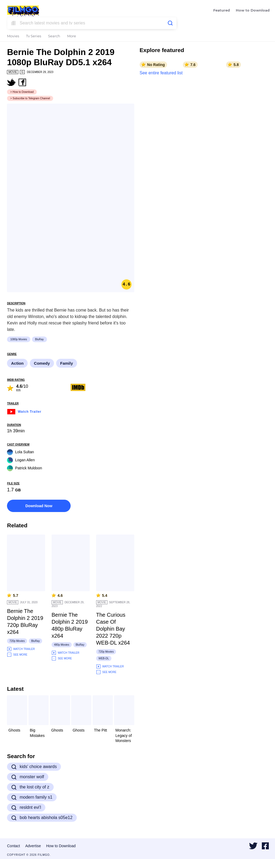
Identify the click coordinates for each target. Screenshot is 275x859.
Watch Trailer (24, 411)
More (71, 36)
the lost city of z (30, 787)
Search (54, 36)
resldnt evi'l (26, 807)
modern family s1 (31, 797)
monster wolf (27, 777)
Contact (13, 846)
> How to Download (22, 91)
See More (17, 654)
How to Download (253, 10)
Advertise (33, 846)
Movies (13, 36)
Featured (221, 10)
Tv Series (33, 36)
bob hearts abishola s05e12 (42, 818)
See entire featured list (161, 73)
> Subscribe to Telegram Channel (30, 98)
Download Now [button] (38, 506)
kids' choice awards (34, 767)
